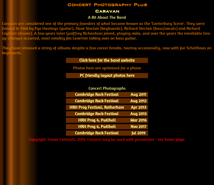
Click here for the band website (107, 60)
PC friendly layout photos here (107, 75)
